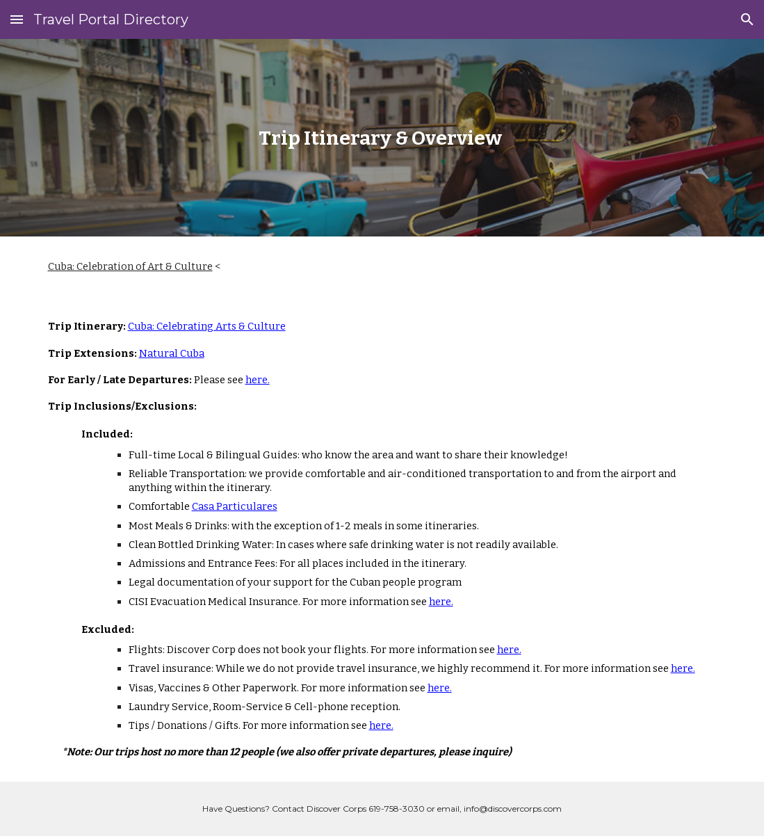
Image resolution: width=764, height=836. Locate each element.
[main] (382, 138)
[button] (16, 19)
